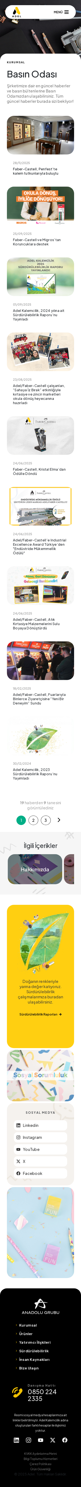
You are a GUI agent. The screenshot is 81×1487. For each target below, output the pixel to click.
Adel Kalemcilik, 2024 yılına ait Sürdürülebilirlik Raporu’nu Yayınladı (40, 292)
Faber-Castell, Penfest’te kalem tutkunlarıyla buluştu (40, 148)
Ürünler (26, 1333)
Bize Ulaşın (29, 1368)
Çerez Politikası (40, 1464)
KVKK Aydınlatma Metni (40, 1453)
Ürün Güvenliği (40, 1469)
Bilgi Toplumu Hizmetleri (40, 1458)
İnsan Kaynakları (34, 1359)
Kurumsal (28, 1325)
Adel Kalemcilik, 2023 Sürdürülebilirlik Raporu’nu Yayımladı (40, 751)
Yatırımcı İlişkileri (35, 1342)
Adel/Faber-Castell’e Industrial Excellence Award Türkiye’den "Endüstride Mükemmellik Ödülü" (40, 524)
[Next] (59, 820)
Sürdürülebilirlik (34, 1351)
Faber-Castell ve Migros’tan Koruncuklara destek (40, 219)
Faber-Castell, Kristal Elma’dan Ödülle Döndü (40, 449)
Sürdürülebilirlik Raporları (40, 1014)
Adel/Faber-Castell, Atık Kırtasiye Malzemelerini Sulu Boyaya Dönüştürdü (40, 601)
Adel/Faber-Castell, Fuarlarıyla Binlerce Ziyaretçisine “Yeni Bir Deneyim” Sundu (40, 676)
